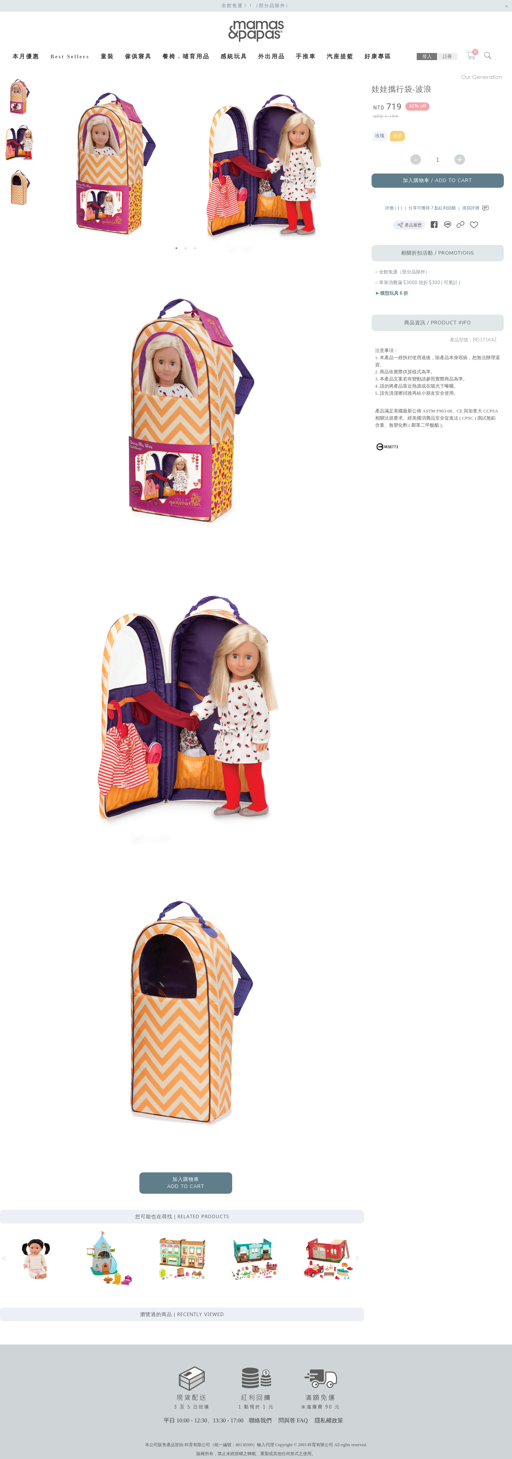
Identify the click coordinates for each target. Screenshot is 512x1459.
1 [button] (177, 248)
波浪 (399, 136)
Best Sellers (70, 56)
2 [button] (187, 248)
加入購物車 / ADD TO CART (440, 180)
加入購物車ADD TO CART (187, 1188)
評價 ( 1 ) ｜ (399, 208)
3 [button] (196, 248)
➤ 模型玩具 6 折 (393, 293)
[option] (19, 97)
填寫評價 (479, 208)
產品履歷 (411, 225)
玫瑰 (381, 136)
